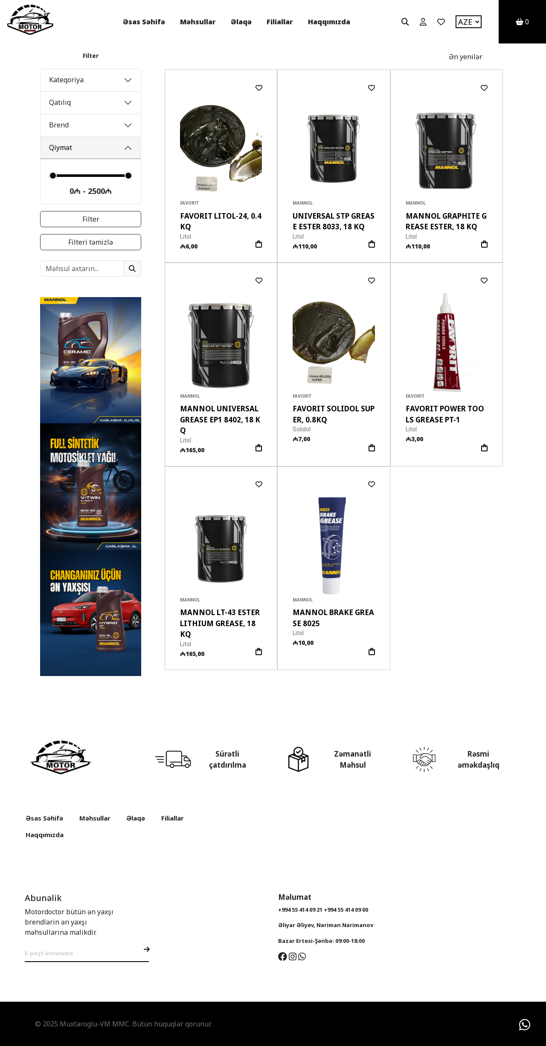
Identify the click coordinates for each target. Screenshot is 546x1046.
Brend (59, 125)
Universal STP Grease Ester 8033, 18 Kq (334, 221)
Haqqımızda (329, 21)
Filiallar (280, 21)
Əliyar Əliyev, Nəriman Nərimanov (325, 925)
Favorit (189, 203)
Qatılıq (60, 102)
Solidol (302, 429)
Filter (90, 219)
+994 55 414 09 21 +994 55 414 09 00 (323, 909)
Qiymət (60, 147)
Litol (185, 236)
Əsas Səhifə (144, 21)
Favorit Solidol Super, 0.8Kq (334, 414)
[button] (252, 148)
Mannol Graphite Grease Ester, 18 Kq (446, 221)
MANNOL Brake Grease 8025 (333, 617)
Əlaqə (241, 21)
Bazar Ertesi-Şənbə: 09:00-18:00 (321, 941)
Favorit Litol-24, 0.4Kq (220, 221)
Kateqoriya (66, 79)
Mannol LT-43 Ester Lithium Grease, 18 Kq (220, 623)
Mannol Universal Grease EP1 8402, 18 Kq (220, 419)
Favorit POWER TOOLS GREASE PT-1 (445, 414)
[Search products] (82, 268)
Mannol (303, 203)
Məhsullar (198, 21)
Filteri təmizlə (90, 242)
